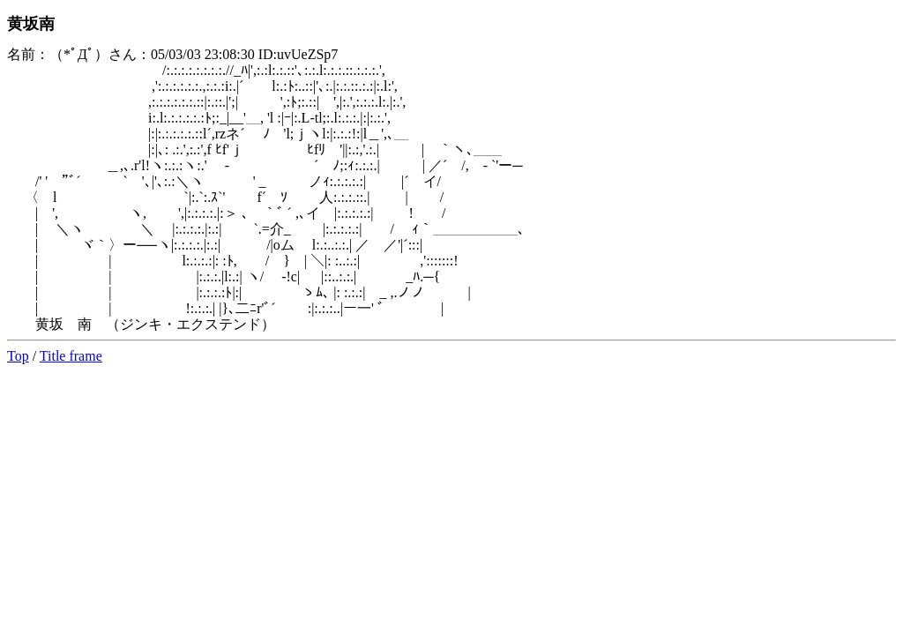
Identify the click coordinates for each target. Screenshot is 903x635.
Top (18, 355)
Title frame (71, 355)
